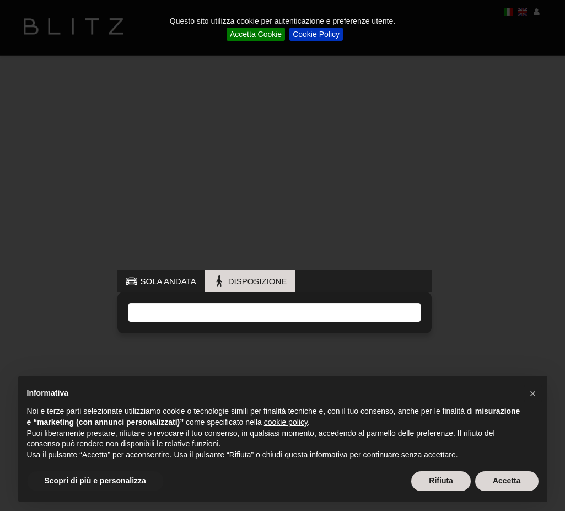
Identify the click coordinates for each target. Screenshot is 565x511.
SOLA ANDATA (168, 281)
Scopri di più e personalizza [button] (95, 480)
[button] (533, 393)
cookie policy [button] (286, 422)
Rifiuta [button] (441, 480)
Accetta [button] (507, 480)
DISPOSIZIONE (257, 281)
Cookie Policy (316, 34)
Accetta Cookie (256, 34)
